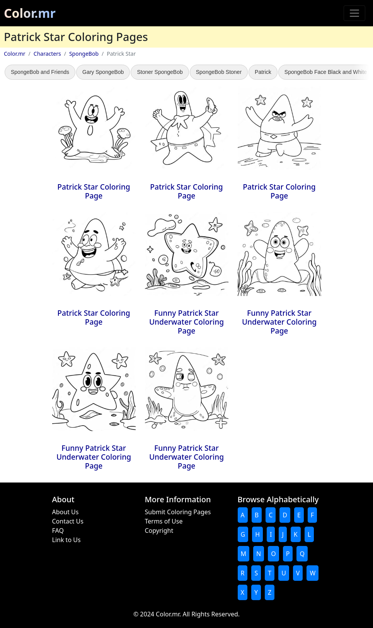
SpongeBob (84, 53)
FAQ (58, 530)
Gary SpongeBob (103, 72)
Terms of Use (164, 521)
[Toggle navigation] (354, 13)
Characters (47, 53)
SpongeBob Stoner (219, 72)
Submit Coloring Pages (178, 512)
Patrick (263, 72)
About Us (65, 512)
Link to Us (66, 540)
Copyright (159, 530)
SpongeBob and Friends (40, 72)
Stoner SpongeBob (159, 72)
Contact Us (67, 521)
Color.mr (30, 13)
